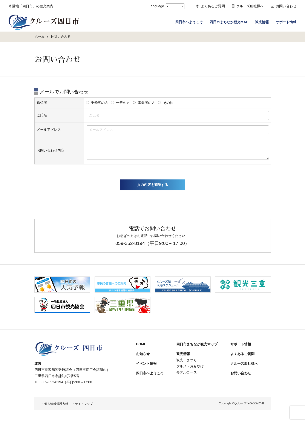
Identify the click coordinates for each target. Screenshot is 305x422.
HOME (141, 344)
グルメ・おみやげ (190, 366)
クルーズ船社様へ (248, 6)
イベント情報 (146, 363)
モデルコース (186, 372)
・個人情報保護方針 (54, 403)
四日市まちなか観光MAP (229, 22)
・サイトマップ (82, 403)
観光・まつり (186, 360)
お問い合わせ (283, 6)
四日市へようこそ (189, 22)
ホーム (39, 36)
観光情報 (262, 22)
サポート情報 (286, 22)
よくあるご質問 (210, 6)
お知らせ (143, 354)
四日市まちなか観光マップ (197, 344)
